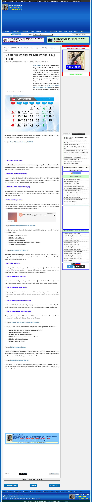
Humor (60, 31)
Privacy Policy (17, 491)
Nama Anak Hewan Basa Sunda (71, 181)
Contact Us (8, 31)
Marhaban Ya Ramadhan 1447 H (71, 144)
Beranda (33, 485)
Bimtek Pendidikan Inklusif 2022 (71, 184)
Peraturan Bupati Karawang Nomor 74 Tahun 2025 (76, 152)
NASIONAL (32, 61)
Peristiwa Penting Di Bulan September (73, 251)
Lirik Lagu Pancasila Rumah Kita (71, 195)
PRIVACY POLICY (38, 1)
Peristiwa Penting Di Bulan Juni (71, 244)
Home (3, 491)
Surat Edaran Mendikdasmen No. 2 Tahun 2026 (75, 155)
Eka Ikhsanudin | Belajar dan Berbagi (21, 498)
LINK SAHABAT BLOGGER (75, 1)
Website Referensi (68, 260)
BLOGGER (23, 61)
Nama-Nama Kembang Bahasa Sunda (73, 188)
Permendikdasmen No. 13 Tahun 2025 (19, 250)
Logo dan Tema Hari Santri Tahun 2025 (19, 360)
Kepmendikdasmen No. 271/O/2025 (72, 157)
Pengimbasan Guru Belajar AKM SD (72, 190)
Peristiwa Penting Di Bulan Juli (71, 247)
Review (81, 31)
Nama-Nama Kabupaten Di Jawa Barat (73, 193)
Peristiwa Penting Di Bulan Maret (71, 238)
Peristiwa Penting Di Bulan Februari (72, 236)
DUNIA (27, 61)
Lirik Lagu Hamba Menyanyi (70, 201)
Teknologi (38, 31)
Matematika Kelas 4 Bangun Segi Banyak (74, 186)
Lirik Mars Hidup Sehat (69, 204)
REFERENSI (30, 1)
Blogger (76, 31)
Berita (45, 31)
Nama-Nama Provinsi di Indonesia (72, 179)
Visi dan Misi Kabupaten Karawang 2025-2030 (21, 142)
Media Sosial (16, 31)
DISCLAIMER (46, 1)
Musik (75, 491)
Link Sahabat (69, 491)
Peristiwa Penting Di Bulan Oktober (72, 253)
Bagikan (25, 473)
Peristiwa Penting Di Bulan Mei (71, 242)
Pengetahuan (53, 31)
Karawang (38, 491)
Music (65, 31)
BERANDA (4, 1)
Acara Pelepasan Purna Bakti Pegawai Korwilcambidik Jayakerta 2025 (73, 162)
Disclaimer (25, 491)
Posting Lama (54, 485)
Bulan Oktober (37, 66)
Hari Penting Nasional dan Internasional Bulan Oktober (30, 57)
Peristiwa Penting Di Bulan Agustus (72, 249)
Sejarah (32, 31)
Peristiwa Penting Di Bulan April (71, 240)
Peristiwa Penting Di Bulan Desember (73, 258)
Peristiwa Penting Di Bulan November (73, 256)
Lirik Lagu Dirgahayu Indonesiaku (72, 197)
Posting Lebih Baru (11, 485)
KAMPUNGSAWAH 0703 (14, 495)
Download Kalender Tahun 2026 (71, 159)
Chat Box (32, 491)
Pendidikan (25, 31)
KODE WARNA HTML (64, 1)
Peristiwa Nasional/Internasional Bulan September (22, 226)
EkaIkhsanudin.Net (25, 495)
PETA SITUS (11, 1)
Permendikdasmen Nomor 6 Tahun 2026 (73, 150)
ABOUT (17, 1)
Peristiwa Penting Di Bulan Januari (72, 233)
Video (70, 31)
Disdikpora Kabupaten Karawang (18, 347)
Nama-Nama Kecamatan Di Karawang (73, 199)
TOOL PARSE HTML (54, 1)
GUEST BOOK (23, 1)
